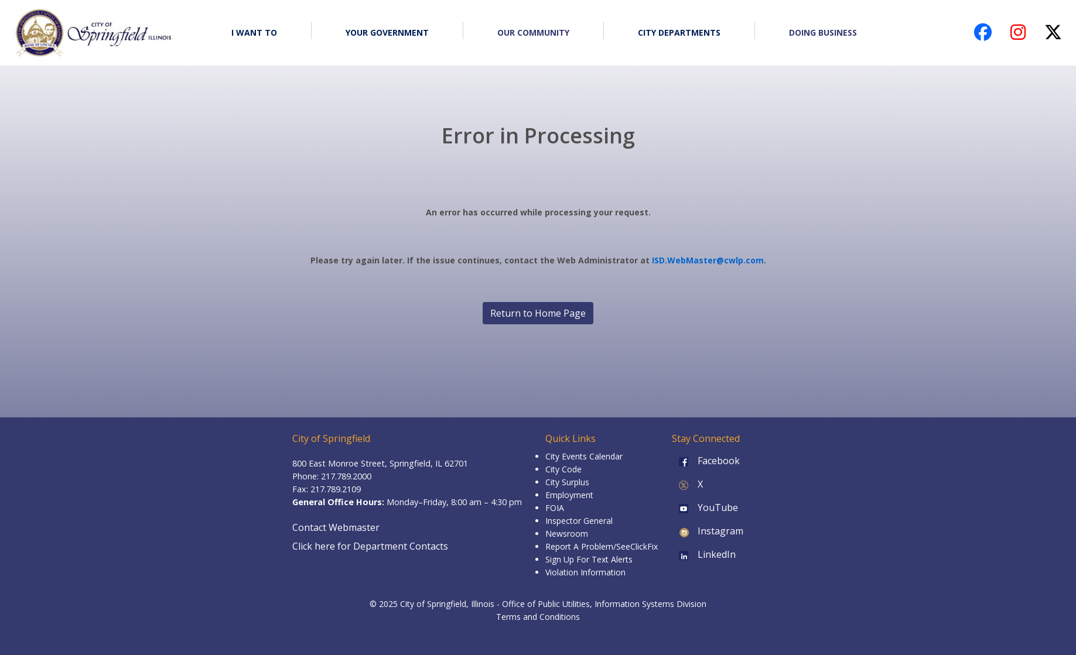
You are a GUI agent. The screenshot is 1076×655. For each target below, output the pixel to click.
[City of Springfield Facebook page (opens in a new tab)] (982, 35)
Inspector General (579, 520)
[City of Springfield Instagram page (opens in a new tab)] (1018, 35)
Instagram (707, 530)
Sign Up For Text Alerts (589, 559)
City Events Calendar (584, 456)
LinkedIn (704, 554)
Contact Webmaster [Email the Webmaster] (336, 527)
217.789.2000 (346, 476)
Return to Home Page (538, 313)
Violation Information (585, 572)
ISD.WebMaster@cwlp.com (708, 260)
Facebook (706, 460)
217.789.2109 (335, 489)
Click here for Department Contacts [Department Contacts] (370, 546)
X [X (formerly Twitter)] (687, 484)
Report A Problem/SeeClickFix (601, 546)
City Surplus (567, 482)
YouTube (705, 507)
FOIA (554, 507)
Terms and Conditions (538, 616)
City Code (563, 469)
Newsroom (566, 533)
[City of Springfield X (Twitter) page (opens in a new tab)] (1053, 35)
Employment (569, 494)
